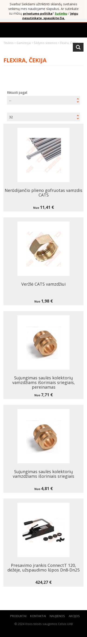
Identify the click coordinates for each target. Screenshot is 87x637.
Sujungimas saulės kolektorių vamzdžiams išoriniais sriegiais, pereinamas (43, 382)
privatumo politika (37, 13)
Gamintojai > (25, 43)
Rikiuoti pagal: (17, 92)
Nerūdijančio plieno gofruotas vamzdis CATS (43, 192)
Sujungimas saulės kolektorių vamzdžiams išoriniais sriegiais (43, 474)
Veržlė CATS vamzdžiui (43, 284)
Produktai (18, 616)
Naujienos (57, 616)
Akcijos (74, 616)
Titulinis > (9, 43)
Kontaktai (38, 616)
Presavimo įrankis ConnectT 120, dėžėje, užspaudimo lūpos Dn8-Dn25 (43, 567)
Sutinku (61, 13)
